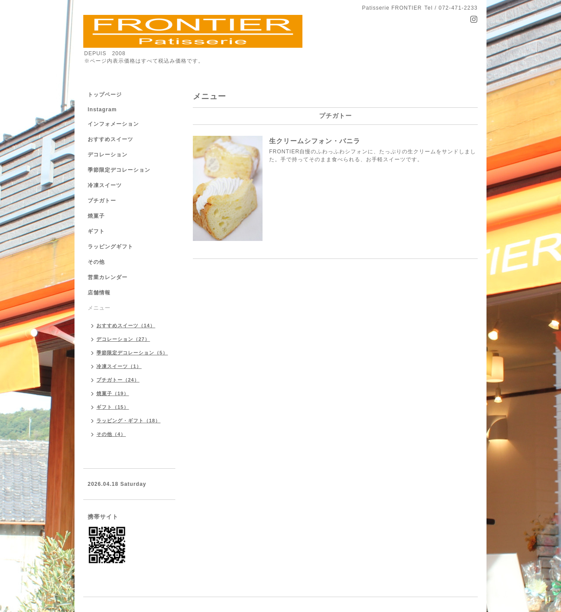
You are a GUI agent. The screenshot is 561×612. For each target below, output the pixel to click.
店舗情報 (99, 293)
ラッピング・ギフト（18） (128, 420)
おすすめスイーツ (110, 139)
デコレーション (108, 155)
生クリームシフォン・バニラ (314, 141)
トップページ (105, 95)
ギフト (96, 231)
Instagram (102, 109)
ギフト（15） (112, 407)
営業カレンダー (108, 277)
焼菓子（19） (112, 393)
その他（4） (111, 434)
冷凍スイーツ (105, 185)
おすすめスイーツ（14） (125, 325)
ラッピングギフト (110, 247)
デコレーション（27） (123, 339)
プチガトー (102, 201)
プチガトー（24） (117, 379)
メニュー (99, 308)
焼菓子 (96, 216)
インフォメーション (113, 124)
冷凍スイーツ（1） (119, 366)
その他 (96, 262)
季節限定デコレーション (119, 170)
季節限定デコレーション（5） (132, 352)
